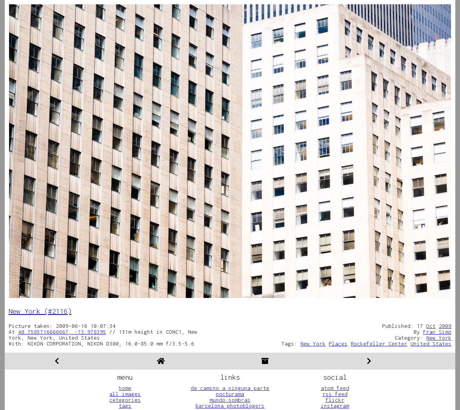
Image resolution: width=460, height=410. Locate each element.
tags (125, 406)
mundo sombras (230, 400)
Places (338, 343)
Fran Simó (437, 332)
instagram (335, 406)
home (125, 388)
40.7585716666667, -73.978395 (62, 332)
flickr (335, 400)
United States (430, 343)
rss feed (335, 394)
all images (125, 394)
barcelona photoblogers (230, 406)
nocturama (230, 394)
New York (438, 338)
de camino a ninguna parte (230, 388)
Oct (431, 326)
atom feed (335, 388)
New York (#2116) (40, 311)
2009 (445, 326)
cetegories (125, 400)
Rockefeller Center (379, 343)
